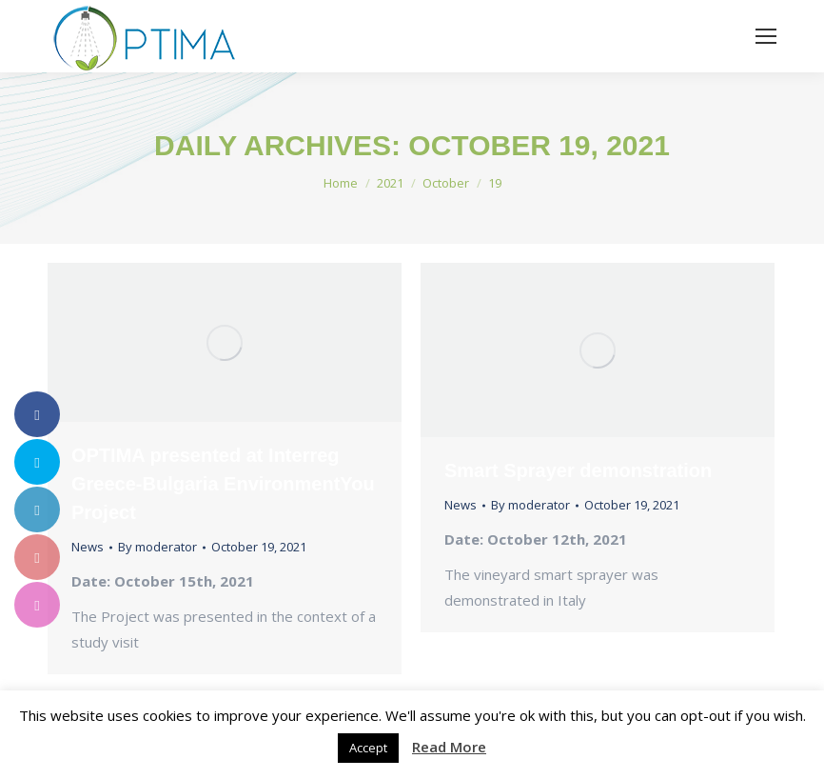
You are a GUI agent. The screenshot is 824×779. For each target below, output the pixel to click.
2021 (390, 182)
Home (341, 182)
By (157, 546)
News (87, 546)
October (445, 182)
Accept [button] (368, 747)
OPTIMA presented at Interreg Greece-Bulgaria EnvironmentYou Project (223, 484)
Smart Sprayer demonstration (578, 470)
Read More (449, 746)
